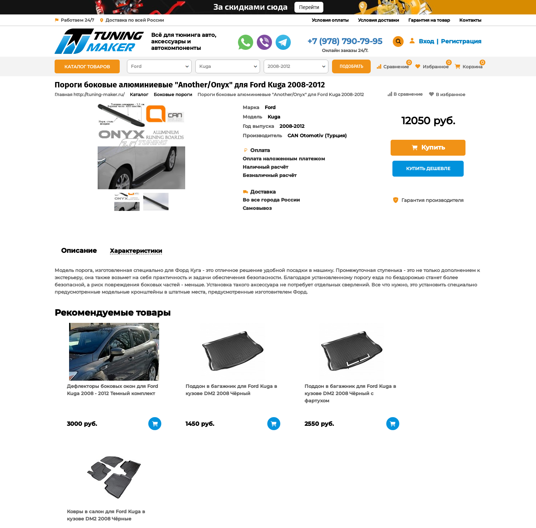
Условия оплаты (330, 20)
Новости (141, 508)
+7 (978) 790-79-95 (344, 41)
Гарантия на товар (429, 20)
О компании (146, 490)
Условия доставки (378, 20)
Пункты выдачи (150, 499)
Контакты (470, 20)
